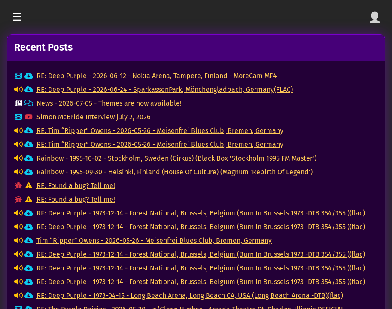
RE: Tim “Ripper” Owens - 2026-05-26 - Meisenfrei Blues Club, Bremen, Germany (159, 131)
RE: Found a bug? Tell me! (75, 186)
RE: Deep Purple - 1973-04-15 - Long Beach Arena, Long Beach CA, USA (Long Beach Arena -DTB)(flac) (189, 295)
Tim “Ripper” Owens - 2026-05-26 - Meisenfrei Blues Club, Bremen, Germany (154, 240)
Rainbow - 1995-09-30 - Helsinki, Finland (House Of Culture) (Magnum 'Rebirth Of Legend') (174, 172)
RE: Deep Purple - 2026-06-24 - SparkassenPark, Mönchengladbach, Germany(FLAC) (164, 89)
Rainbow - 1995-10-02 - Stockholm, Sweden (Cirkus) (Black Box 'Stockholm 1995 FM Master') (176, 158)
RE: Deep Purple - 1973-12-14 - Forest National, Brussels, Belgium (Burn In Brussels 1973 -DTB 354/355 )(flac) (200, 213)
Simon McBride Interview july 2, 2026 (93, 117)
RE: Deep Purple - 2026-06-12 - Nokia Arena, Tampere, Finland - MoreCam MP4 (156, 76)
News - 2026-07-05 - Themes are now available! (109, 103)
